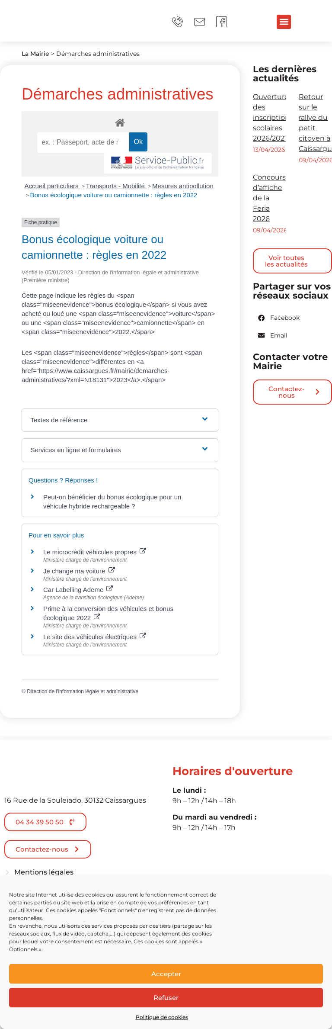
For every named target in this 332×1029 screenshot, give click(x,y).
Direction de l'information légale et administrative (82, 691)
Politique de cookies (162, 1017)
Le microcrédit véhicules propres (94, 552)
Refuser (166, 998)
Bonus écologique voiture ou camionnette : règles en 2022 (114, 195)
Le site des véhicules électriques (94, 636)
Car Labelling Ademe (78, 589)
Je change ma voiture (79, 571)
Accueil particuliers (52, 186)
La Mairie (35, 54)
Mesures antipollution (183, 186)
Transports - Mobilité (116, 186)
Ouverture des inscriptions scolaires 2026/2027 (273, 117)
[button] (284, 22)
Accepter (166, 974)
